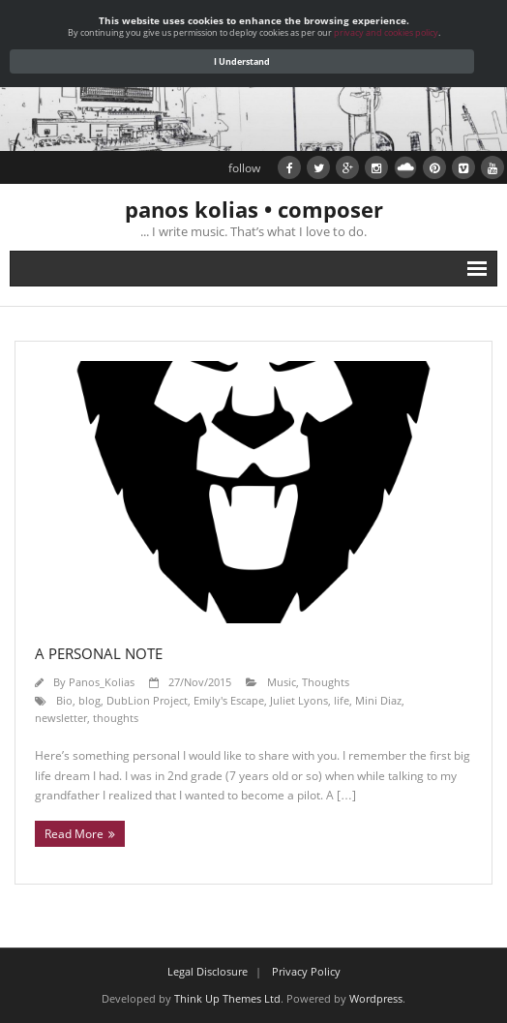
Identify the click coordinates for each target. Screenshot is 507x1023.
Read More (74, 834)
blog (89, 700)
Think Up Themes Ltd (227, 998)
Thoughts (325, 682)
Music (281, 682)
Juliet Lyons (299, 700)
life (341, 700)
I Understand (242, 61)
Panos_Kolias (101, 682)
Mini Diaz (378, 700)
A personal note (99, 653)
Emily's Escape (229, 700)
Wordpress (376, 998)
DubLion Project (147, 700)
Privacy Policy (306, 971)
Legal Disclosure (207, 971)
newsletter (61, 717)
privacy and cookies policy (386, 32)
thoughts (115, 717)
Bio (64, 700)
